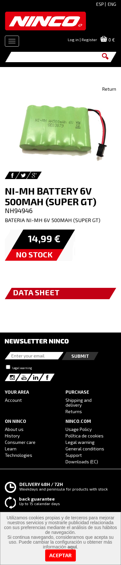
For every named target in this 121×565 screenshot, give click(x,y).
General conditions (85, 448)
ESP (100, 4)
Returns (74, 411)
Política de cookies (85, 435)
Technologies (18, 455)
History (12, 435)
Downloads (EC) (82, 461)
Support (74, 455)
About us (14, 429)
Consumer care (20, 442)
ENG (112, 4)
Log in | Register (82, 39)
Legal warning (22, 368)
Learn (10, 448)
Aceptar (60, 555)
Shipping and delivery (79, 402)
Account (13, 400)
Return (109, 89)
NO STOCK (34, 254)
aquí (72, 546)
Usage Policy (79, 429)
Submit (80, 356)
